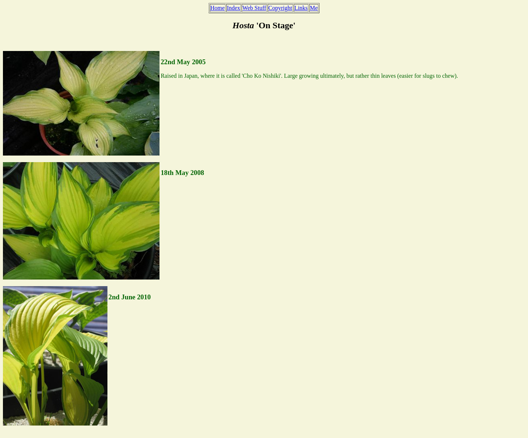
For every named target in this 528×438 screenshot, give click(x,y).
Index (233, 8)
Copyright (280, 8)
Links (301, 8)
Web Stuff (254, 8)
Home (217, 8)
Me (314, 8)
